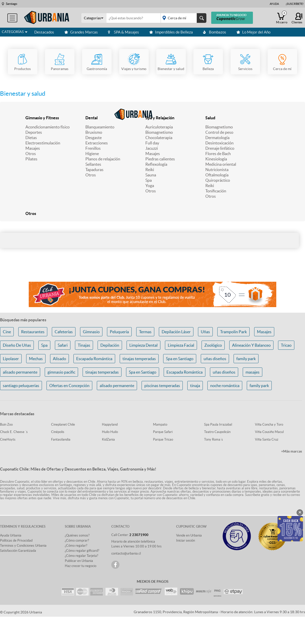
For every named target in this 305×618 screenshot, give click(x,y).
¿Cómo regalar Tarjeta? (81, 556)
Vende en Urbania (189, 535)
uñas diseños (215, 358)
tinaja (195, 385)
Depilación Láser (176, 331)
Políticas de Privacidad (16, 540)
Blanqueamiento (99, 127)
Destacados (44, 32)
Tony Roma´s (213, 439)
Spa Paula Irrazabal (218, 424)
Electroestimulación (42, 143)
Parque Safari (163, 432)
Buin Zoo (6, 424)
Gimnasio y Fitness (42, 117)
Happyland (110, 424)
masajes (253, 372)
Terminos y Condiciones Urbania (23, 545)
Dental (91, 117)
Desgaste (93, 137)
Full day (152, 143)
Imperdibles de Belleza (171, 32)
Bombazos (214, 32)
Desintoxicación (219, 143)
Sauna (150, 175)
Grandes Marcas (81, 32)
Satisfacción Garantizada (18, 551)
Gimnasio (91, 331)
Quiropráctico (217, 180)
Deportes (33, 132)
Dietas (31, 137)
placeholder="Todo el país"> (183, 18)
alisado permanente (20, 372)
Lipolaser (11, 358)
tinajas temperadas (139, 358)
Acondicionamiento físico (47, 127)
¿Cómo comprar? (77, 540)
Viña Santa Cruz (266, 439)
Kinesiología (216, 159)
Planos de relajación (102, 159)
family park (246, 358)
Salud (210, 117)
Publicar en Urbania (79, 561)
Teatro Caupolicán (217, 432)
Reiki (149, 169)
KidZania (108, 439)
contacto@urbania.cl (126, 553)
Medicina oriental (220, 164)
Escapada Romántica (94, 358)
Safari (63, 345)
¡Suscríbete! (295, 3)
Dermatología (217, 137)
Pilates (31, 159)
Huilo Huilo (110, 432)
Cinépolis (57, 432)
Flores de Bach (218, 153)
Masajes (32, 148)
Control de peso (219, 132)
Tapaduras (94, 169)
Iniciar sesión (185, 540)
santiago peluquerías (21, 385)
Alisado (59, 358)
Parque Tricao (163, 439)
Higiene (92, 153)
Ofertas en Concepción (69, 385)
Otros (30, 153)
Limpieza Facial (181, 345)
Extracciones (96, 143)
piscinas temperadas (162, 385)
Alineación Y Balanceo (251, 345)
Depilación (109, 345)
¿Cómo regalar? (76, 545)
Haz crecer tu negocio (80, 566)
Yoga (149, 185)
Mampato (160, 424)
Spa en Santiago (179, 358)
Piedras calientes (160, 159)
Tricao (286, 345)
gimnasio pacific (61, 372)
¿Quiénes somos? (77, 535)
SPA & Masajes (123, 32)
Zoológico (213, 345)
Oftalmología (216, 175)
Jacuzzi (151, 148)
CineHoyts (8, 439)
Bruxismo (93, 132)
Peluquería (119, 331)
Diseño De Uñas (17, 345)
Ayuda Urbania (10, 535)
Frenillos (93, 148)
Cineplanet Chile (63, 424)
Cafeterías (64, 331)
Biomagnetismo (159, 132)
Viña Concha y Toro (269, 424)
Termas (145, 331)
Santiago (11, 3)
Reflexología (156, 164)
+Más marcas (291, 451)
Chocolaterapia (158, 137)
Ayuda (274, 3)
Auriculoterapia (159, 127)
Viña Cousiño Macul (269, 432)
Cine (7, 331)
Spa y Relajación (159, 117)
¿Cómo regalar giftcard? (82, 551)
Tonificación (215, 191)
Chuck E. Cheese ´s (14, 432)
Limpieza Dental (143, 345)
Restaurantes (32, 331)
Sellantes (93, 164)
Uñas (205, 331)
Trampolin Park (233, 331)
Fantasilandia (60, 439)
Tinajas (84, 345)
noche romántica (224, 385)
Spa (148, 180)
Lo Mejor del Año (253, 32)
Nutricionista (216, 169)
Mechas (36, 358)
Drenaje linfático (219, 148)
